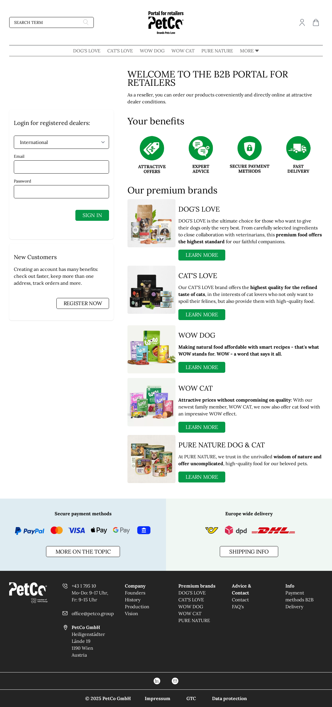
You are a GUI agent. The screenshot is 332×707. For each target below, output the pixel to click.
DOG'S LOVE (86, 51)
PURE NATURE (217, 51)
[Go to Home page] (166, 22)
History (132, 600)
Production (137, 606)
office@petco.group (93, 613)
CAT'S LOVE (120, 51)
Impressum (157, 698)
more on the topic (83, 551)
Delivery (294, 606)
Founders (135, 593)
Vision (131, 613)
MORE (249, 51)
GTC (191, 698)
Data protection (229, 698)
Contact (240, 600)
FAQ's (238, 606)
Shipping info (248, 551)
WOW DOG (152, 51)
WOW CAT (182, 51)
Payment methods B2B (299, 596)
